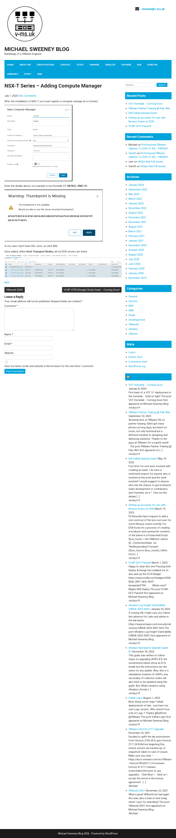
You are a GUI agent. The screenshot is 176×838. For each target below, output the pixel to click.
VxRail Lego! (135, 697)
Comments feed (138, 361)
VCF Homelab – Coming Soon (146, 103)
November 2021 (137, 222)
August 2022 (136, 212)
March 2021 (135, 231)
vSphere (126, 64)
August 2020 (136, 254)
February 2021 (137, 236)
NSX (139, 64)
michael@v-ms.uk (153, 9)
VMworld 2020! (14, 289)
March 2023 (135, 198)
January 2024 (136, 184)
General (133, 296)
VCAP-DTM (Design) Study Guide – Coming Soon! (92, 289)
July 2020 (134, 259)
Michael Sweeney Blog (36, 49)
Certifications (45, 64)
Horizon (152, 64)
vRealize (110, 64)
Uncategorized (137, 319)
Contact (65, 64)
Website (9, 357)
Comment (11, 306)
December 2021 (137, 217)
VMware (94, 64)
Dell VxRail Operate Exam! (143, 113)
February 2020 (137, 268)
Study (80, 64)
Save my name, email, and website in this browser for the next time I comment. (49, 370)
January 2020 (136, 273)
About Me (25, 64)
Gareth (132, 153)
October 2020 (136, 250)
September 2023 (138, 189)
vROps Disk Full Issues (150, 161)
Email (8, 347)
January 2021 (136, 240)
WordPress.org (137, 366)
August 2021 (136, 226)
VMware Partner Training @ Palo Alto (149, 108)
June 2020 (134, 263)
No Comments (28, 95)
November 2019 (137, 277)
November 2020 (137, 245)
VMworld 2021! (137, 790)
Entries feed (135, 357)
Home (10, 64)
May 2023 (134, 194)
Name (8, 338)
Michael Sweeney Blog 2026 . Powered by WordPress (88, 833)
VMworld (12, 74)
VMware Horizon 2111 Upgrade (146, 729)
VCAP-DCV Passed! (140, 126)
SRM (39, 74)
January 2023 (136, 203)
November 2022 (137, 208)
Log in (132, 352)
